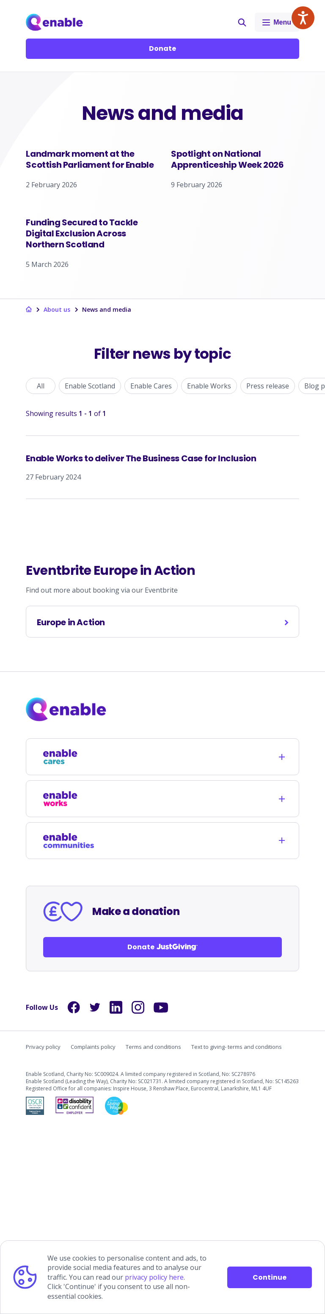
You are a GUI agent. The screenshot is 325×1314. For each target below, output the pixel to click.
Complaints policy (93, 1233)
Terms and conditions (153, 1233)
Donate (162, 48)
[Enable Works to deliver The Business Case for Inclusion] (162, 653)
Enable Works (209, 572)
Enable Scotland (90, 572)
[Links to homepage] (29, 496)
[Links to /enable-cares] (68, 943)
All (40, 572)
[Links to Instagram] (138, 1193)
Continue (269, 1277)
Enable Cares (151, 572)
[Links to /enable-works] (68, 985)
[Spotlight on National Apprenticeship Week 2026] (235, 210)
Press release (267, 572)
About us (57, 496)
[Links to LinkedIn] (116, 1193)
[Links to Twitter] (94, 1193)
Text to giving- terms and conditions (236, 1233)
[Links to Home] (54, 22)
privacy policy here (154, 1277)
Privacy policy (43, 1233)
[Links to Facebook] (73, 1193)
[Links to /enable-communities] (68, 1027)
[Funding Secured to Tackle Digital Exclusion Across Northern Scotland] (90, 377)
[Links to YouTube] (161, 1194)
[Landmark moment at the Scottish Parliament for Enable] (90, 210)
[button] (242, 22)
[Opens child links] (281, 943)
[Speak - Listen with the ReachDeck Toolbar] (303, 17)
